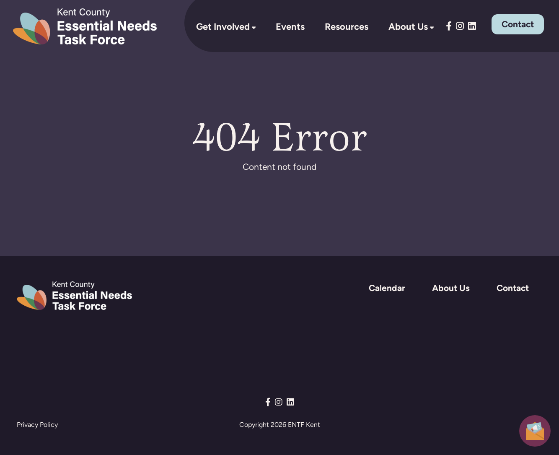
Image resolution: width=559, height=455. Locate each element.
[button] (535, 430)
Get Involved (223, 26)
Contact (518, 24)
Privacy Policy (37, 425)
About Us (408, 26)
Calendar (387, 288)
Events (290, 26)
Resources (346, 26)
